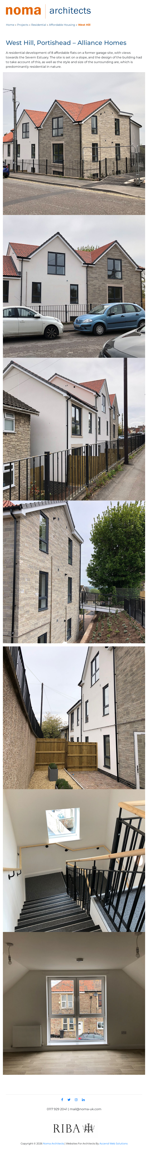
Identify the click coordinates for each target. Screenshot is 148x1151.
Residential (38, 25)
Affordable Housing (62, 25)
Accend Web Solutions (113, 1143)
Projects (22, 25)
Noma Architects (53, 1143)
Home (10, 25)
